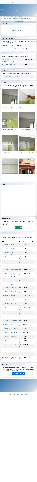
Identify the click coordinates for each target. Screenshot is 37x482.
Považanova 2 (14, 265)
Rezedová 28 (14, 261)
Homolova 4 (13, 307)
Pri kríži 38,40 (14, 279)
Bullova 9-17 (13, 349)
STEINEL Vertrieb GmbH (8, 62)
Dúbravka (27, 18)
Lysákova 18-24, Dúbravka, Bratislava (25, 28)
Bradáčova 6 (13, 248)
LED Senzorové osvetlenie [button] (18, 373)
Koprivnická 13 (14, 299)
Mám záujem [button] (18, 227)
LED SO (22, 30)
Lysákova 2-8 (14, 320)
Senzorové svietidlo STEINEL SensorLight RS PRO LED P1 (15, 76)
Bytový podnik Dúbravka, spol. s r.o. (10, 64)
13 (29, 295)
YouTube (26, 394)
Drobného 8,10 (14, 312)
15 (29, 273)
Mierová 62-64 (14, 353)
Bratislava (21, 18)
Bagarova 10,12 (14, 244)
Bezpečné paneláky (7, 2)
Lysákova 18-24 (14, 291)
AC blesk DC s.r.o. (6, 59)
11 (29, 261)
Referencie (15, 18)
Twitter (17, 394)
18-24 (10, 20)
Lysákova (5, 20)
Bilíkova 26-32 (14, 287)
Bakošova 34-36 (14, 345)
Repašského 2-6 (14, 303)
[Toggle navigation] (33, 2)
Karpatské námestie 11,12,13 (13, 275)
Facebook (22, 394)
